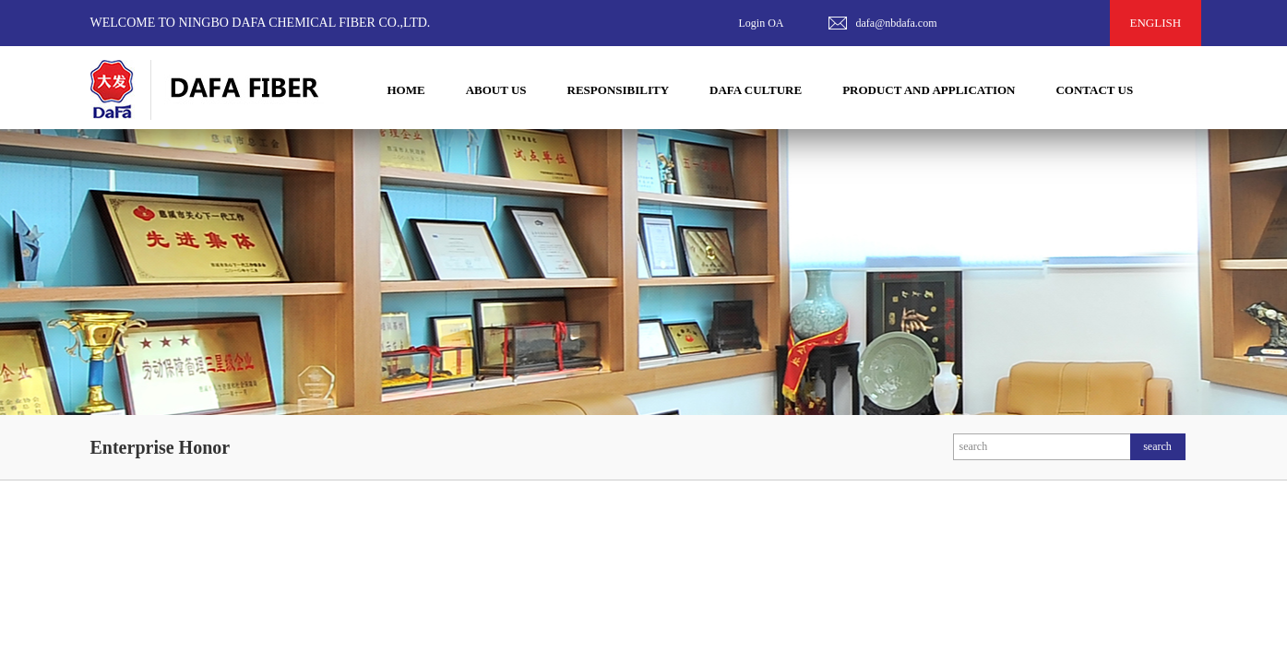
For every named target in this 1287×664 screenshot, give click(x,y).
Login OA (761, 23)
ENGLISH (1156, 23)
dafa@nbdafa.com (896, 23)
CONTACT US (1094, 90)
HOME (406, 90)
